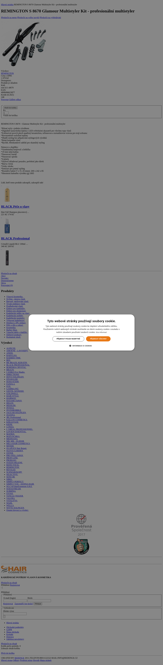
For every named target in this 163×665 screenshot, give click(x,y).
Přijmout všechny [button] (98, 339)
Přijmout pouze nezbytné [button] (68, 339)
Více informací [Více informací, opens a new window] (101, 332)
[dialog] (82, 333)
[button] (81, 345)
